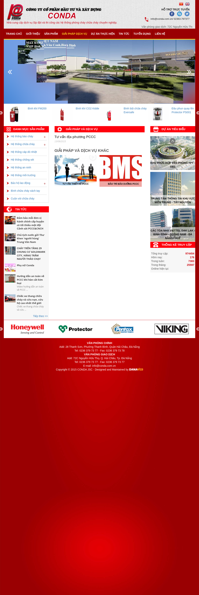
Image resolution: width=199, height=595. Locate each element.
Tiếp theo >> (40, 316)
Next (171, 141)
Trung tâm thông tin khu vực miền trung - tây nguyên (173, 200)
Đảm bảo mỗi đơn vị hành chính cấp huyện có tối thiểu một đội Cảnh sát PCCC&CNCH (30, 223)
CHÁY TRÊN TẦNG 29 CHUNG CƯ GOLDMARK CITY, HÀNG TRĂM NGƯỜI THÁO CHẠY (31, 253)
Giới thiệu (33, 33)
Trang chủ (14, 33)
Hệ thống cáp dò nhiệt (22, 151)
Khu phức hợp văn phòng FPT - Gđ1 (172, 164)
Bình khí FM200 (37, 108)
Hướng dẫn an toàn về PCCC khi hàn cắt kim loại (30, 279)
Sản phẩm (51, 33)
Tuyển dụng (142, 33)
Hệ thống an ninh (19, 167)
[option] (28, 113)
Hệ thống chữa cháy (21, 144)
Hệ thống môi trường (21, 175)
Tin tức (124, 33)
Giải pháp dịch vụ (74, 33)
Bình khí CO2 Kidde (87, 108)
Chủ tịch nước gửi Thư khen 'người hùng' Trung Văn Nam (30, 238)
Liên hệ (160, 33)
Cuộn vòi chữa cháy (20, 198)
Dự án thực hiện (103, 33)
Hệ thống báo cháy (20, 136)
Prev (171, 236)
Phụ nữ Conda (25, 265)
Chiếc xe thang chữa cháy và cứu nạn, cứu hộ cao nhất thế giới (30, 299)
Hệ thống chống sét (20, 159)
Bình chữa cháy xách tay (23, 190)
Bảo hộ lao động (18, 182)
